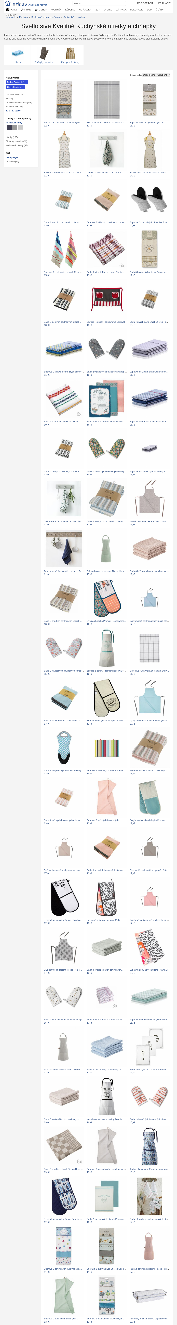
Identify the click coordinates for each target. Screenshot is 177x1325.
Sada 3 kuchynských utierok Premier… (149, 1069)
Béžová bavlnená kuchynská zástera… (63, 870)
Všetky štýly (12, 157)
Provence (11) (12, 161)
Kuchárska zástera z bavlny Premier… (106, 1119)
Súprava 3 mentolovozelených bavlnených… (152, 1019)
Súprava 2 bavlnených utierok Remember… (66, 272)
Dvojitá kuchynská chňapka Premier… (148, 820)
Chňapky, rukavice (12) (16, 141)
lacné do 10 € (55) (14, 107)
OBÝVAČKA (85, 9)
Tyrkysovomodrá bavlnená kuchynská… (149, 720)
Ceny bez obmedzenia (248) (19, 102)
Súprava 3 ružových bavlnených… (104, 820)
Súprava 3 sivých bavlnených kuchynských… (109, 1169)
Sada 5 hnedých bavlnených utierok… (63, 621)
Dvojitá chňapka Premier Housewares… (106, 621)
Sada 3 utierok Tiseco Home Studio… (105, 1019)
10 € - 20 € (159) (13, 111)
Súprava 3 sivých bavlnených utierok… (149, 371)
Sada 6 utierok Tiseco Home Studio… (105, 272)
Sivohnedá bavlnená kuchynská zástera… (150, 870)
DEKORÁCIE (136, 9)
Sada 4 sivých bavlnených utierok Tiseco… (151, 322)
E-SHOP (41, 9)
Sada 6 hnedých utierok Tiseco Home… (64, 1169)
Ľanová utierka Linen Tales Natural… (105, 172)
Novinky (9, 98)
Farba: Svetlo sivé (15, 82)
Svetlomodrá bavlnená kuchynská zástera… (151, 621)
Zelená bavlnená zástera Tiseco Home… (107, 571)
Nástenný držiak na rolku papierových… (149, 1318)
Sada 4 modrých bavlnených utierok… (63, 222)
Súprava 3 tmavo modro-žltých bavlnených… (66, 371)
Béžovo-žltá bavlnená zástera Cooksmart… (151, 172)
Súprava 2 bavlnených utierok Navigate (149, 970)
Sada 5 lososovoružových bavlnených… (149, 770)
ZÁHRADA (121, 9)
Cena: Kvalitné (14, 87)
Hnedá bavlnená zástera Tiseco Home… (150, 521)
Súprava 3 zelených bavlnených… (61, 1318)
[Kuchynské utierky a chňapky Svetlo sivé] (20, 127)
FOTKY (11, 9)
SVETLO (108, 9)
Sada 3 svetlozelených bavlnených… (105, 970)
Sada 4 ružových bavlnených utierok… (63, 820)
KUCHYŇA (56, 9)
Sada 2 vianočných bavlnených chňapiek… (108, 371)
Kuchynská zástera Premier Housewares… (151, 1169)
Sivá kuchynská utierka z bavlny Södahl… (107, 122)
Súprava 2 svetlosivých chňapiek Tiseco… (150, 222)
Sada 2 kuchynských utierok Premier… (106, 1219)
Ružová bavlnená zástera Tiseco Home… (150, 1269)
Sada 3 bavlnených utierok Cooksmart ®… (151, 272)
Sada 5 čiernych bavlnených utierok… (63, 322)
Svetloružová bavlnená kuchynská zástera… (152, 920)
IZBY (97, 9)
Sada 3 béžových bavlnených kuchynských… (152, 571)
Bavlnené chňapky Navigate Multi (103, 920)
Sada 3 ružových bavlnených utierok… (106, 870)
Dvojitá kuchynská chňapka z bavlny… (63, 920)
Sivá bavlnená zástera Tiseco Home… (63, 970)
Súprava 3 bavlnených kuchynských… (63, 122)
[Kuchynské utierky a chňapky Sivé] (14, 127)
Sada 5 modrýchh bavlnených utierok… (106, 521)
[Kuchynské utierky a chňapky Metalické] (9, 127)
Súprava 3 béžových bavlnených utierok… (108, 222)
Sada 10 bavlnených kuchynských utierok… (151, 1219)
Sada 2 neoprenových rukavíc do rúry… (64, 770)
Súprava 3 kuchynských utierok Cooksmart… (109, 1269)
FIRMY (26, 9)
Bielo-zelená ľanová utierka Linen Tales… (64, 521)
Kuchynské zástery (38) (17, 145)
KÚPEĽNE (70, 9)
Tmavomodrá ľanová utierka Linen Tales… (65, 571)
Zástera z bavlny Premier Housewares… (107, 671)
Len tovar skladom (14, 94)
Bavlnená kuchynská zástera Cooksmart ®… (66, 172)
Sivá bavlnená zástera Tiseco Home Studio (65, 1069)
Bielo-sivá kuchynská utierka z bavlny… (149, 671)
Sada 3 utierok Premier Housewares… (106, 421)
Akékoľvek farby (14, 123)
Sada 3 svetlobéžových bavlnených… (62, 1119)
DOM (149, 9)
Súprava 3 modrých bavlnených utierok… (150, 421)
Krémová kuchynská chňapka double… (106, 720)
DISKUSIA (11, 15)
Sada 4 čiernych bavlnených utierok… (63, 471)
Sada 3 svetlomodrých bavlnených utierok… (66, 720)
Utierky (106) (12, 137)
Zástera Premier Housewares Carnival (106, 322)
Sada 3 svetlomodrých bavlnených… (105, 1069)
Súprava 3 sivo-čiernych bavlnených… (149, 471)
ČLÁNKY (160, 9)
